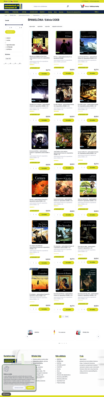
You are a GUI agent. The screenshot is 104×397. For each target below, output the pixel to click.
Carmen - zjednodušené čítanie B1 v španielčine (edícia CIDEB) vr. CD (38, 200)
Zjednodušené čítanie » (24, 15)
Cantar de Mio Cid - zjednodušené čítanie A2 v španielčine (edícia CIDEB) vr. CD (88, 152)
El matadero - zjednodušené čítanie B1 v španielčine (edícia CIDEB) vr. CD (40, 295)
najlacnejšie (32, 26)
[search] (68, 6)
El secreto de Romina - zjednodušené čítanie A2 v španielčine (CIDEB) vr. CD (63, 294)
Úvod (6, 15)
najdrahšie (40, 26)
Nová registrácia (95, 1)
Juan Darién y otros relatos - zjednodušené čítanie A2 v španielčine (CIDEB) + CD (63, 153)
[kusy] (33, 74)
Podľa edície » (36, 15)
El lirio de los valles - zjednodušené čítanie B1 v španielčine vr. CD (86, 247)
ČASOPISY (42, 12)
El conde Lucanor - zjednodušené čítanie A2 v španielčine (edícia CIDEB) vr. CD (88, 105)
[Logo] (13, 6)
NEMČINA (7, 12)
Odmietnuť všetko (19, 387)
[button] (59, 343)
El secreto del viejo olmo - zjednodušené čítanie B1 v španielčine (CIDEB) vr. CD (88, 294)
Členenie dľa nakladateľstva (74, 12)
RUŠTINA (24, 12)
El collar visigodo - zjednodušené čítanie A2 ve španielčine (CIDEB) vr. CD (64, 105)
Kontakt (16, 1)
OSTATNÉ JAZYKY (34, 12)
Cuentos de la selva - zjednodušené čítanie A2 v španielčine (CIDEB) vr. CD (63, 199)
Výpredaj (61, 12)
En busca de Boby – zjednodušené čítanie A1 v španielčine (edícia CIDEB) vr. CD (40, 152)
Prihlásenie (86, 1)
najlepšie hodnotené (57, 26)
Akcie (55, 12)
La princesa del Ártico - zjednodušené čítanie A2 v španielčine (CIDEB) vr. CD (87, 57)
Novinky (50, 12)
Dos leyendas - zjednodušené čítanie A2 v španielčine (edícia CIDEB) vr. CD (64, 246)
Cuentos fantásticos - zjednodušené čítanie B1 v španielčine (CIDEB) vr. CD (87, 199)
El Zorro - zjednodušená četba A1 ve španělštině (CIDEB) (63, 57)
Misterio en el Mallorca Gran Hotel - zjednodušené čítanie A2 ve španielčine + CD (40, 58)
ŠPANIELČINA (15, 12)
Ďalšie (96, 12)
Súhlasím (30, 387)
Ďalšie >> (67, 316)
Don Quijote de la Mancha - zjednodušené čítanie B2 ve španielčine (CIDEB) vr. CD (39, 247)
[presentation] (27, 336)
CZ (9, 1)
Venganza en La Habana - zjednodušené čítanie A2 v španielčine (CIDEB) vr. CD (40, 105)
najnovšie (47, 26)
